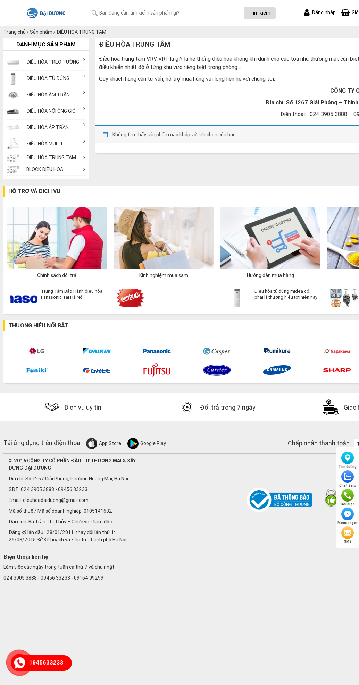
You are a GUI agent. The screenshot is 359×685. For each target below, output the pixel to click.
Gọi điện (348, 497)
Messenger (347, 516)
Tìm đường (348, 460)
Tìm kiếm (260, 13)
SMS (347, 535)
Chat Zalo (347, 479)
